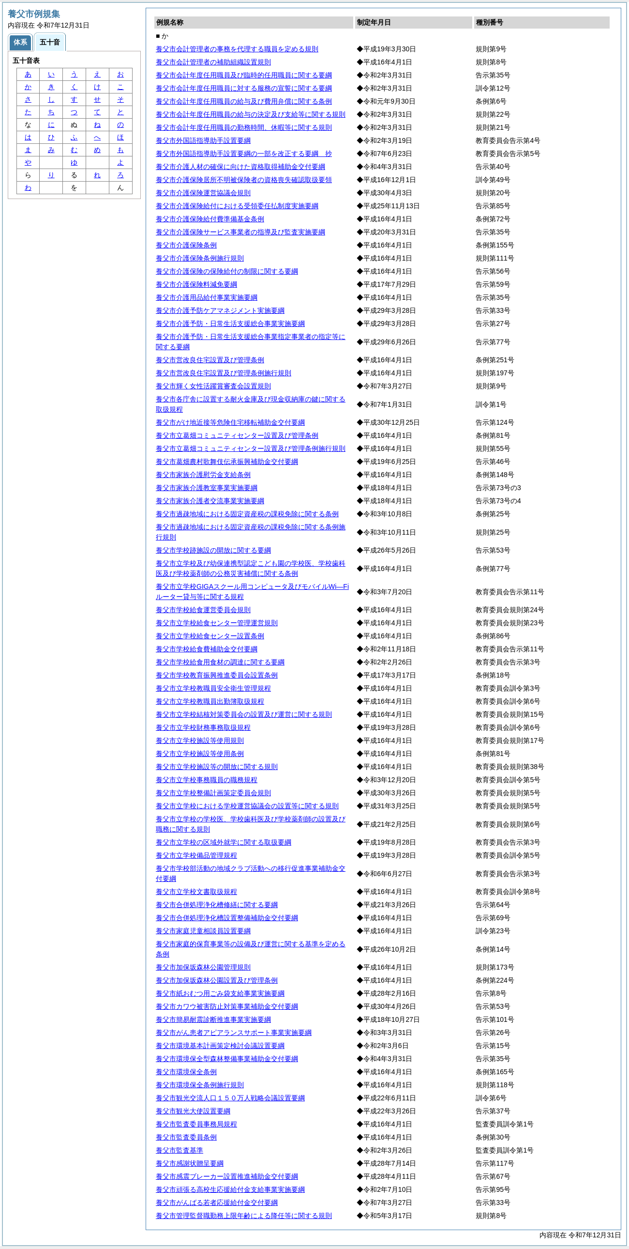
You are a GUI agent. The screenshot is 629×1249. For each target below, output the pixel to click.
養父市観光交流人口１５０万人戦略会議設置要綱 (230, 1098)
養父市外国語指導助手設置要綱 (203, 140)
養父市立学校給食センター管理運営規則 (217, 623)
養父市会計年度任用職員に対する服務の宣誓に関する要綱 (244, 88)
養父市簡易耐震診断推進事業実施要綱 (213, 1019)
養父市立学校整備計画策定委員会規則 (213, 793)
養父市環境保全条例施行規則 (200, 1085)
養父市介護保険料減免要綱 (196, 284)
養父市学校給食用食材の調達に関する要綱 (220, 662)
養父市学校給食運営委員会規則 (203, 610)
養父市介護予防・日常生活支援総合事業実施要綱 (230, 323)
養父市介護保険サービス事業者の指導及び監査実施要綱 (240, 232)
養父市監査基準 (179, 1150)
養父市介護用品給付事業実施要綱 (206, 297)
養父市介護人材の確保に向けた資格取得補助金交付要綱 (240, 166)
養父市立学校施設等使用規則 (200, 740)
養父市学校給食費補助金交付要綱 (206, 649)
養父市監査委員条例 (186, 1137)
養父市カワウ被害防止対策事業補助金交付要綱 (227, 1006)
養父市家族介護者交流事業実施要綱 (210, 501)
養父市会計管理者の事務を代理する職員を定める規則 (237, 49)
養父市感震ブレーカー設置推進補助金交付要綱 (227, 1176)
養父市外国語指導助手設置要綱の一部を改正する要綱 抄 (244, 153)
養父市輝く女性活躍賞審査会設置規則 (213, 386)
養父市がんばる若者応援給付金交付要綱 (217, 1202)
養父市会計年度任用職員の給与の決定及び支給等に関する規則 (250, 114)
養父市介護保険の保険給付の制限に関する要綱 (227, 271)
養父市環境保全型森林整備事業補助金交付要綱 (227, 1059)
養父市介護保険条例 (186, 245)
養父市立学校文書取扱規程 (196, 891)
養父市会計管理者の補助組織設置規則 (213, 62)
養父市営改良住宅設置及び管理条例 (210, 360)
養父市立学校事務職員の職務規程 (206, 780)
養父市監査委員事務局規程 (196, 1124)
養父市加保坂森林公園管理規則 (203, 967)
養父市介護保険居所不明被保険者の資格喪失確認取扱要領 (244, 180)
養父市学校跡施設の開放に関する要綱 (213, 550)
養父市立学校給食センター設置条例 (210, 636)
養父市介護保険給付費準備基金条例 (210, 219)
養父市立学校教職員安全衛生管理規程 (213, 688)
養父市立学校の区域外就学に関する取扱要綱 (223, 842)
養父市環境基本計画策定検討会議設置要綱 (220, 1045)
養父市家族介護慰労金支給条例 (203, 474)
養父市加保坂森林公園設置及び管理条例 (217, 980)
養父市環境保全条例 (186, 1072)
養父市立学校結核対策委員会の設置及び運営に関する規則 (244, 714)
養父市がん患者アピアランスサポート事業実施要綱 (234, 1032)
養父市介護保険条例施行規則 (200, 258)
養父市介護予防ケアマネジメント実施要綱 (220, 310)
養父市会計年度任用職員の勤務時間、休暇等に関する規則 (244, 127)
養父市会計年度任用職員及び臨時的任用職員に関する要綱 (244, 75)
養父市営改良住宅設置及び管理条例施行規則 (223, 373)
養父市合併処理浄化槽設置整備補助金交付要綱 (227, 918)
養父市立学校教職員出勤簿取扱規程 (210, 701)
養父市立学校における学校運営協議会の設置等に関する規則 (247, 806)
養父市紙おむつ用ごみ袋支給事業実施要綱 (220, 993)
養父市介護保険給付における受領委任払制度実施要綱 (237, 206)
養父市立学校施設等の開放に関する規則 (217, 767)
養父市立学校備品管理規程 (196, 855)
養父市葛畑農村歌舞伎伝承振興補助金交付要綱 (227, 461)
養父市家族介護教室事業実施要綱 (206, 488)
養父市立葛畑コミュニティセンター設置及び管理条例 (237, 435)
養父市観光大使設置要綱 (193, 1111)
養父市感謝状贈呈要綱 (190, 1163)
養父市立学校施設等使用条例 (200, 753)
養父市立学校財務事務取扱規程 (203, 727)
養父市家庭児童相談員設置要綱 (203, 931)
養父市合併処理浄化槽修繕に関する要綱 (217, 905)
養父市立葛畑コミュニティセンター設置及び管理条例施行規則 (250, 448)
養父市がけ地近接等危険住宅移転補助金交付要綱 (230, 422)
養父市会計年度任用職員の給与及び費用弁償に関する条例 (244, 101)
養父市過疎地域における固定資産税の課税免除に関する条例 (247, 514)
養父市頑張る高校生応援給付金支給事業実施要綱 (230, 1189)
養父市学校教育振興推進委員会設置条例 (217, 675)
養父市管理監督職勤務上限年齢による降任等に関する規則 (244, 1215)
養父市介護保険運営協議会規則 (203, 193)
